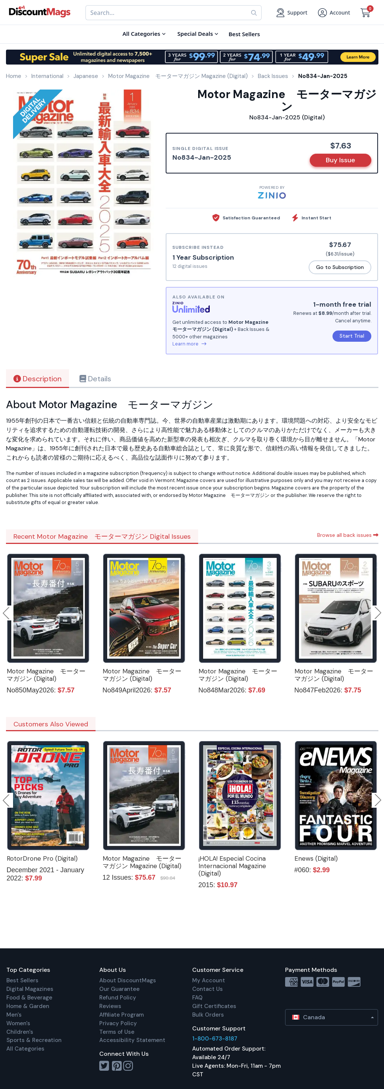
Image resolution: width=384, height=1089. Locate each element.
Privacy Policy (118, 1023)
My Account (208, 980)
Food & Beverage (29, 997)
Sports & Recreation (34, 1040)
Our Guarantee (119, 989)
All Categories (25, 1048)
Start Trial (352, 335)
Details (95, 379)
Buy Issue (340, 160)
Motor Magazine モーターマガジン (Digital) (46, 675)
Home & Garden (27, 1006)
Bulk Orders (208, 1014)
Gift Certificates (214, 1006)
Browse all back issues (347, 535)
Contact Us (207, 989)
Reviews (110, 1006)
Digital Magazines (29, 989)
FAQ (197, 997)
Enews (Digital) (316, 858)
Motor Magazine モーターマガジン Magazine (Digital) (142, 862)
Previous (6, 612)
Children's (19, 1032)
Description (37, 379)
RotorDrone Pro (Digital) (42, 858)
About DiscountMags (127, 980)
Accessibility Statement (132, 1040)
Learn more (189, 344)
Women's (18, 1023)
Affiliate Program (121, 1014)
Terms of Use (116, 1032)
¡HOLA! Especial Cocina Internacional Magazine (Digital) (232, 865)
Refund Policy (117, 997)
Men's (14, 1014)
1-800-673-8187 (214, 1038)
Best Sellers (22, 980)
